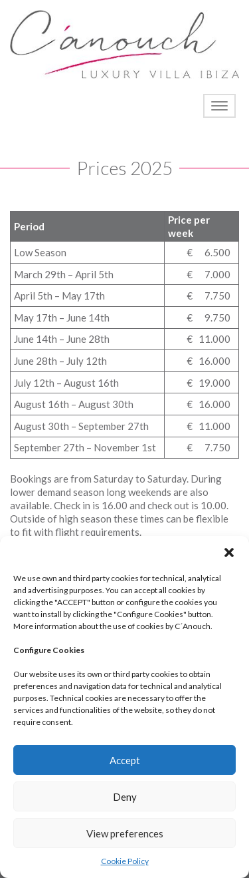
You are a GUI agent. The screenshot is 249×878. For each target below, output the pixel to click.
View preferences (124, 833)
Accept (125, 760)
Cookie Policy (125, 861)
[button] (229, 552)
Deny (125, 797)
